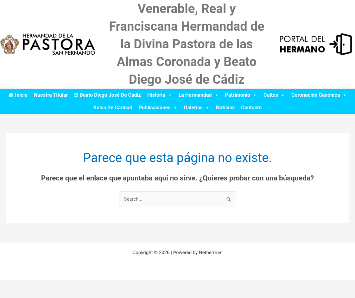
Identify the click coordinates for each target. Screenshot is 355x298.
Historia (159, 95)
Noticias (225, 108)
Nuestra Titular (51, 95)
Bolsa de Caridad (112, 108)
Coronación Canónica (319, 95)
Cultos (274, 95)
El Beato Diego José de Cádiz (107, 95)
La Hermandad (199, 95)
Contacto (251, 108)
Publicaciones (158, 108)
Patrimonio (241, 95)
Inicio (21, 95)
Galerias (197, 108)
